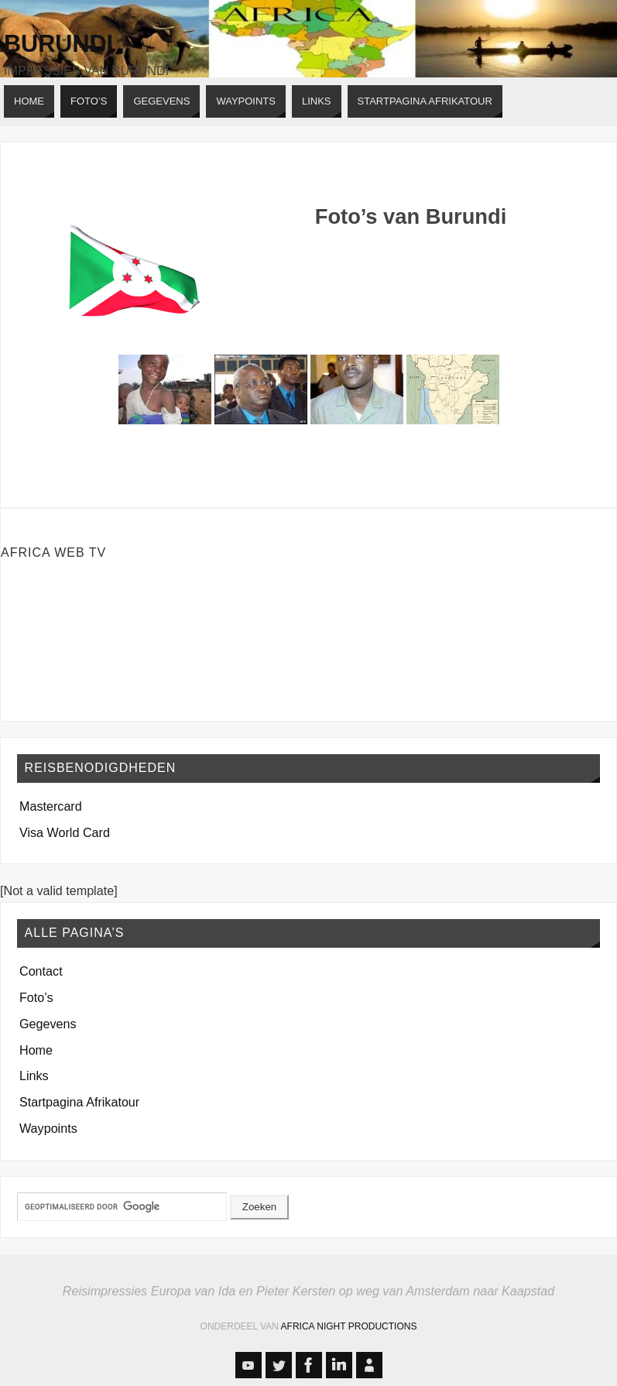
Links (34, 1075)
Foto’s (36, 997)
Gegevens (48, 1024)
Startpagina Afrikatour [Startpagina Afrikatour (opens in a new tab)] (79, 1102)
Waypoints (48, 1128)
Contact (41, 971)
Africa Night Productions (349, 1326)
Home (36, 1050)
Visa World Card (64, 832)
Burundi (58, 43)
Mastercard (50, 806)
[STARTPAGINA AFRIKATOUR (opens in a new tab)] (425, 101)
